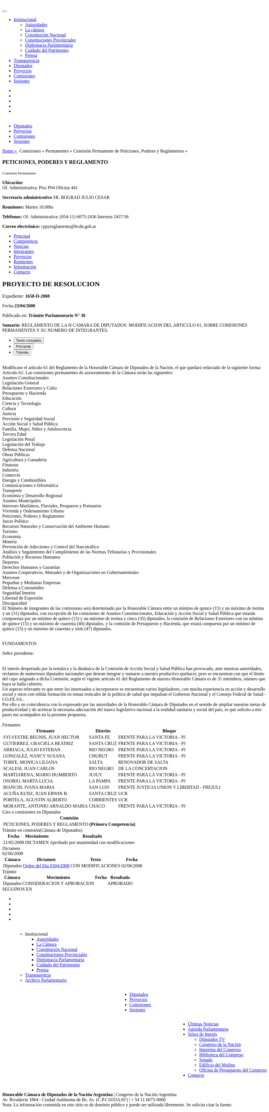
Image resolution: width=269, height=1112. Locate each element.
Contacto (22, 271)
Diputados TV (212, 1039)
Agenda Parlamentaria (208, 1029)
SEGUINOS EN (17, 889)
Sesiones (22, 81)
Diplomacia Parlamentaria (49, 45)
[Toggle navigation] (4, 11)
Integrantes (24, 251)
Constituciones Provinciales (50, 40)
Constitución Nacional (45, 34)
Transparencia (26, 60)
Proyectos (23, 70)
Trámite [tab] (22, 352)
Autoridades (36, 24)
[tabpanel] (134, 541)
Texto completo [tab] (29, 340)
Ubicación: (12, 182)
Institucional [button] (25, 19)
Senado (206, 1059)
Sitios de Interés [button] (202, 1034)
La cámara (34, 29)
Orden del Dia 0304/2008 (46, 865)
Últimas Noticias (203, 1024)
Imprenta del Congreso (220, 1049)
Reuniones (23, 261)
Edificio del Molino (217, 1064)
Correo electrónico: (21, 226)
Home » (10, 151)
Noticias (21, 246)
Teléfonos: (12, 216)
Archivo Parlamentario (46, 980)
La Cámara (46, 944)
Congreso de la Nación (220, 1044)
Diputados (23, 65)
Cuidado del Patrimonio (47, 50)
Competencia (26, 241)
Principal (22, 236)
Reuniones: (13, 207)
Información (25, 266)
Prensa (31, 55)
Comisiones (24, 75)
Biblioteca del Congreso (221, 1054)
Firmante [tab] (23, 346)
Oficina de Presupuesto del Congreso (233, 1070)
